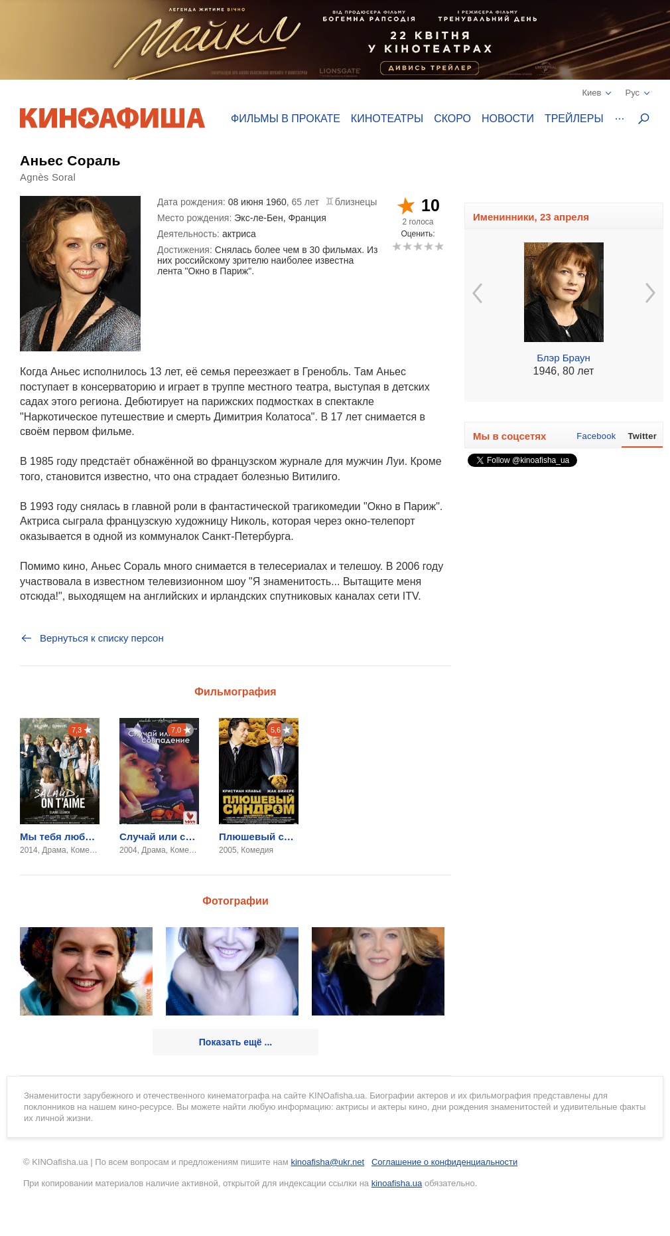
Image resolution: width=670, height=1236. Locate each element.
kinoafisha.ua (397, 1183)
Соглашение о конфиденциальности (444, 1162)
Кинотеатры (387, 118)
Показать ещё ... (235, 1042)
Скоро (452, 118)
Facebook (596, 436)
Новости (508, 118)
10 (439, 246)
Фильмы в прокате (285, 118)
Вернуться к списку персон (92, 638)
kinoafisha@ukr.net (327, 1162)
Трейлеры (574, 118)
